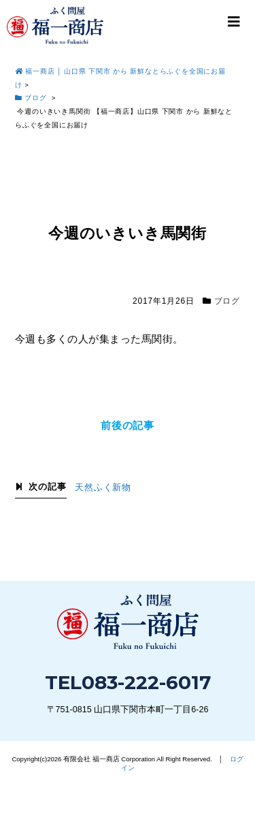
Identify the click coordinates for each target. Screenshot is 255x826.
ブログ (227, 301)
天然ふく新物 (103, 487)
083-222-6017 (146, 682)
